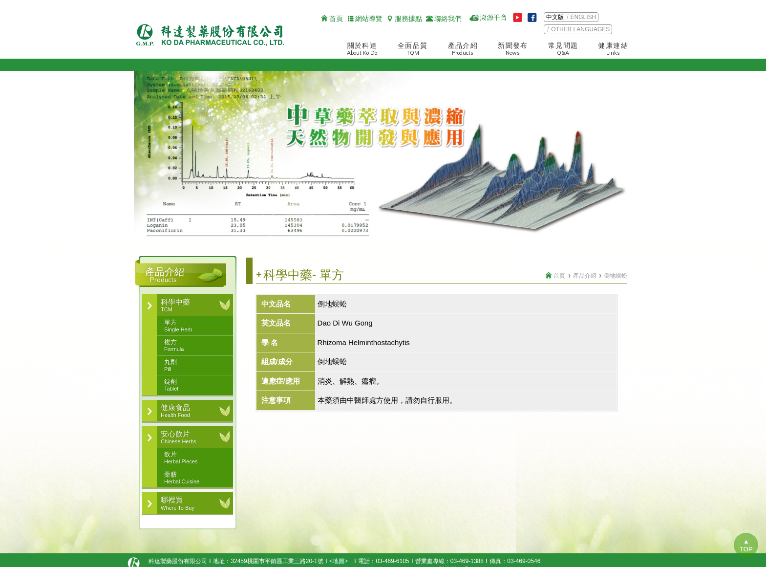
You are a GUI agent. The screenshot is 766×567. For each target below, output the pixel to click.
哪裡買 (189, 503)
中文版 (555, 17)
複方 (193, 345)
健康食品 (189, 411)
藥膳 (193, 478)
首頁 (336, 18)
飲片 (193, 458)
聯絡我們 (448, 18)
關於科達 (362, 49)
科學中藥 (189, 305)
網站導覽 (369, 18)
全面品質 (413, 49)
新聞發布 (513, 49)
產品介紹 (463, 49)
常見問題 (563, 49)
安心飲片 (189, 437)
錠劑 (193, 385)
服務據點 (408, 18)
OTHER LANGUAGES (580, 29)
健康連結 (613, 49)
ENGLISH (583, 17)
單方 (193, 326)
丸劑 (193, 365)
